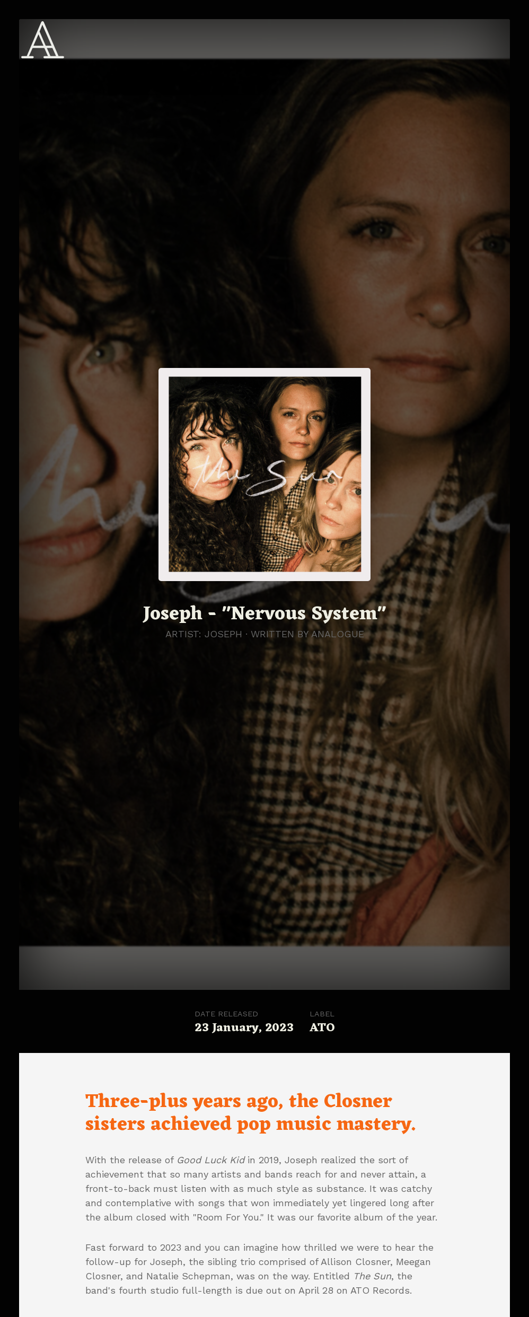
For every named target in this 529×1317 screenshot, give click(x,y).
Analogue (337, 633)
